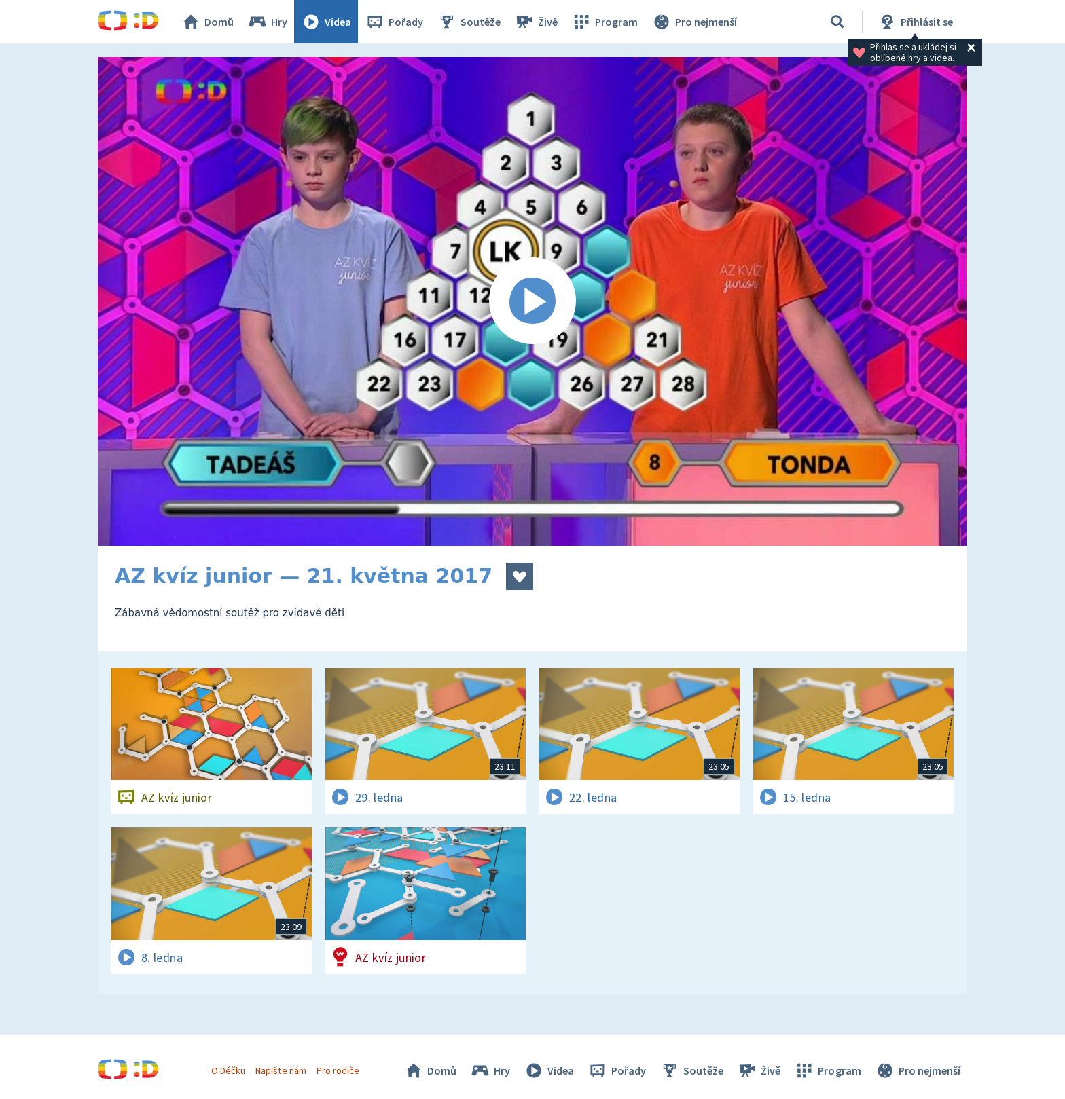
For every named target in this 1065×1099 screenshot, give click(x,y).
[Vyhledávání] (837, 21)
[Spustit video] (532, 301)
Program (604, 22)
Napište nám (280, 1070)
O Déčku (228, 1070)
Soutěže (469, 22)
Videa (326, 22)
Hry (267, 22)
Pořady (394, 22)
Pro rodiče (338, 1070)
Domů (207, 22)
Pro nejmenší (694, 22)
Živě (536, 22)
